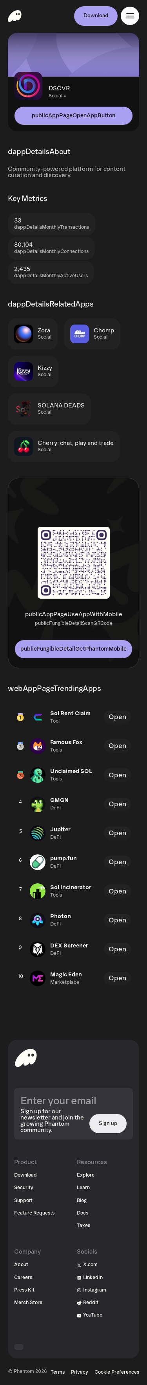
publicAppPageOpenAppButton (73, 115)
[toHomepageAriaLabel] (26, 1057)
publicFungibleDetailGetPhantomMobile (73, 649)
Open (117, 717)
